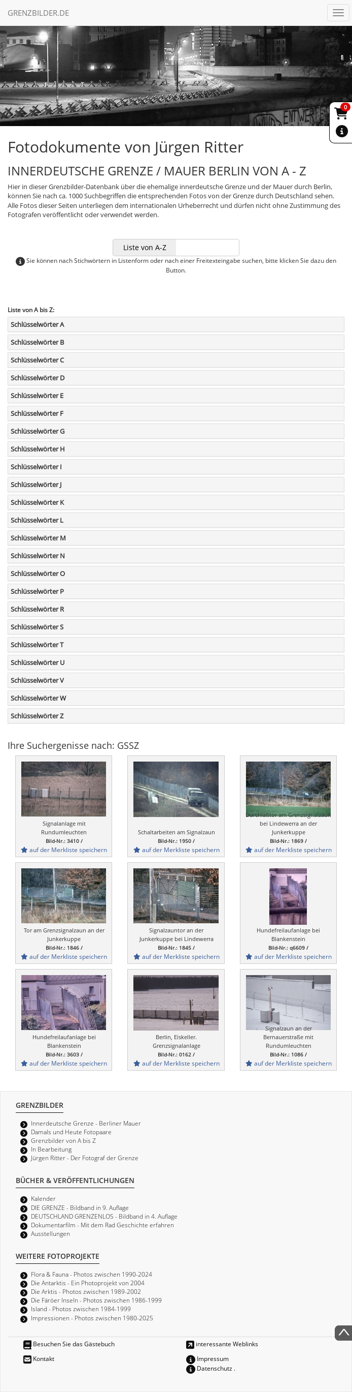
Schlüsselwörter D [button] (37, 377)
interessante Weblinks (222, 1344)
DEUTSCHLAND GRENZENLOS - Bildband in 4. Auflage (104, 1216)
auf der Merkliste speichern (64, 849)
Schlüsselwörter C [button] (37, 360)
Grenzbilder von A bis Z (63, 1140)
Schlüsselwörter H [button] (38, 448)
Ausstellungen (50, 1233)
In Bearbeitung (51, 1149)
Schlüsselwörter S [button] (37, 626)
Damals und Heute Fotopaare (71, 1132)
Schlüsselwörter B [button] (37, 342)
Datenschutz (209, 1368)
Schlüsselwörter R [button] (37, 609)
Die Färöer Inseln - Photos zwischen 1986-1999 (96, 1300)
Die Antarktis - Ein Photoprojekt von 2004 (88, 1283)
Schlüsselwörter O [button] (38, 573)
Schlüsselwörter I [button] (36, 466)
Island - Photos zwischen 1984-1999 (81, 1309)
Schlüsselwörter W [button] (38, 698)
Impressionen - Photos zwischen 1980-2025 (92, 1318)
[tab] (176, 324)
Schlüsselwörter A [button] (37, 324)
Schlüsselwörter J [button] (36, 484)
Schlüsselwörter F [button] (37, 413)
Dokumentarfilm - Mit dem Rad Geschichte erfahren (102, 1225)
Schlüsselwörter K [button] (37, 502)
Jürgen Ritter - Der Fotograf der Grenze (84, 1158)
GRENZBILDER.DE (38, 13)
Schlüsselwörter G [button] (37, 431)
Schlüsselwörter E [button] (37, 395)
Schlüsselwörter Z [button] (37, 715)
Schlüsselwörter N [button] (38, 555)
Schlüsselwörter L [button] (37, 520)
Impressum (207, 1358)
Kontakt (38, 1358)
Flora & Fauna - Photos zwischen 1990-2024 (91, 1274)
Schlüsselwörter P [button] (37, 591)
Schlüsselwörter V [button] (37, 680)
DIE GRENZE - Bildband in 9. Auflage (80, 1207)
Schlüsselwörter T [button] (37, 644)
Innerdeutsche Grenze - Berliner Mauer (86, 1123)
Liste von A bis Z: (31, 310)
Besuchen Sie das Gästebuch (69, 1344)
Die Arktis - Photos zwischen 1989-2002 (86, 1291)
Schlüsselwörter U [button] (37, 662)
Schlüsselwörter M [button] (38, 537)
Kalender (43, 1198)
